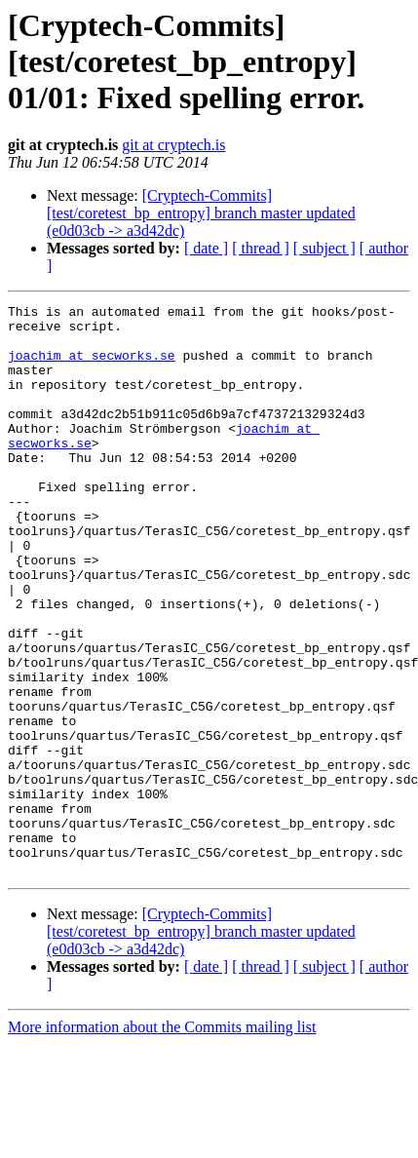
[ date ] (206, 248)
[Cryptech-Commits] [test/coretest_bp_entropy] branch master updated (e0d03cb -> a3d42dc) (201, 213)
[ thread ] (260, 248)
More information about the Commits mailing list (162, 1141)
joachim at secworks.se (91, 366)
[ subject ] (324, 248)
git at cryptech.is (173, 144)
